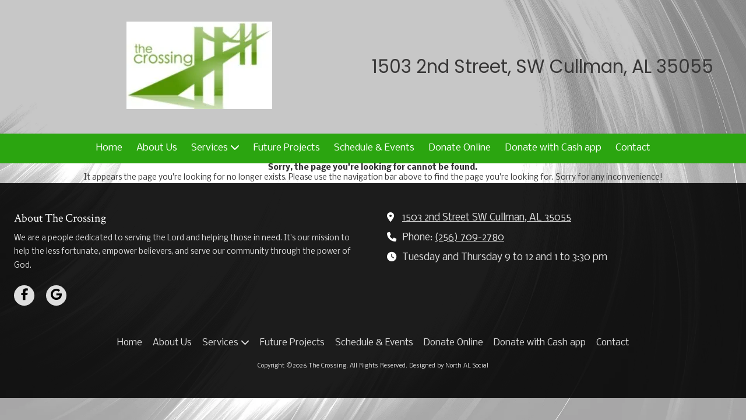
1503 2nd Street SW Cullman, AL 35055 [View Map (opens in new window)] (486, 217)
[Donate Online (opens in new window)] (459, 148)
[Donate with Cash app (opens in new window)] (553, 148)
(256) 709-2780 (469, 237)
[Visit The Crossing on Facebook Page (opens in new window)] (24, 295)
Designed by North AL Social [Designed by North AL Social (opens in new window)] (448, 366)
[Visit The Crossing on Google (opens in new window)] (56, 295)
